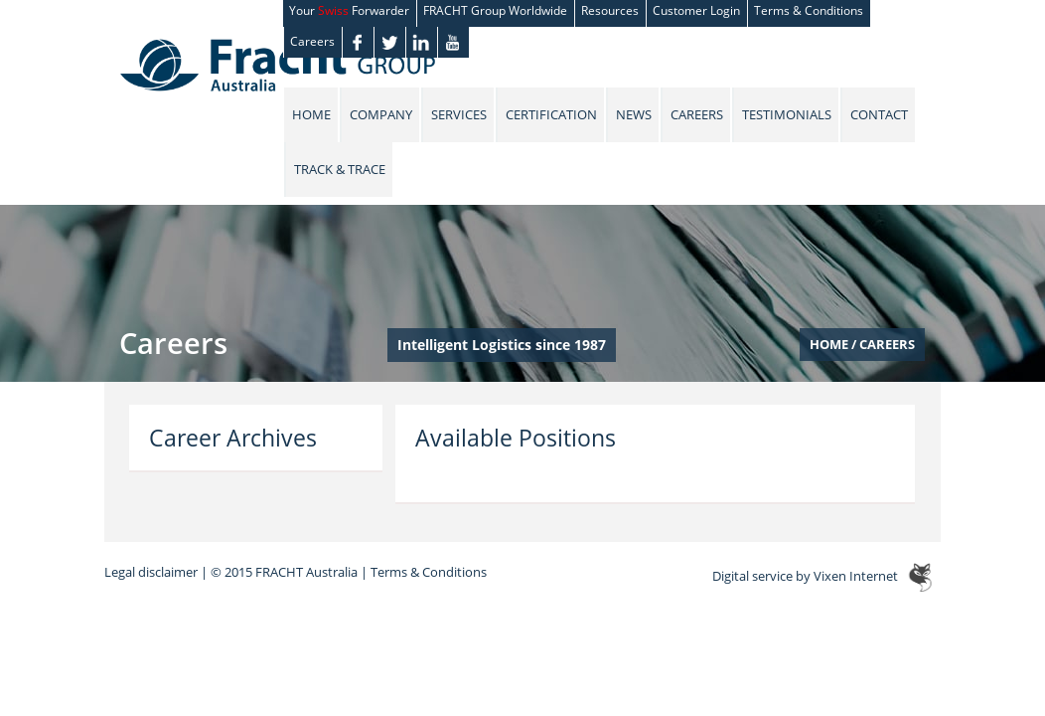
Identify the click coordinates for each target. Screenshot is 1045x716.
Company (381, 114)
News (634, 114)
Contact (879, 114)
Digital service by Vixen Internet (805, 577)
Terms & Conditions (429, 572)
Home (311, 114)
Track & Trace (339, 169)
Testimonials (786, 114)
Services (459, 114)
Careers (312, 41)
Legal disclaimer (151, 572)
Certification (551, 114)
